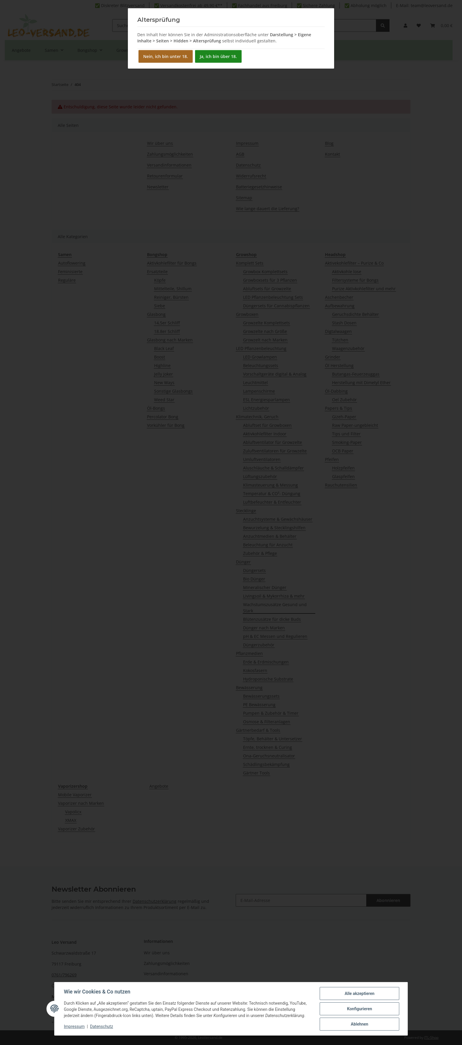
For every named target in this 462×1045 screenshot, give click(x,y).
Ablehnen (359, 1024)
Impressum (74, 1026)
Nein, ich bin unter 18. (165, 56)
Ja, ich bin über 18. (218, 56)
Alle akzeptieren (359, 993)
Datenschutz (101, 1026)
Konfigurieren (359, 1008)
